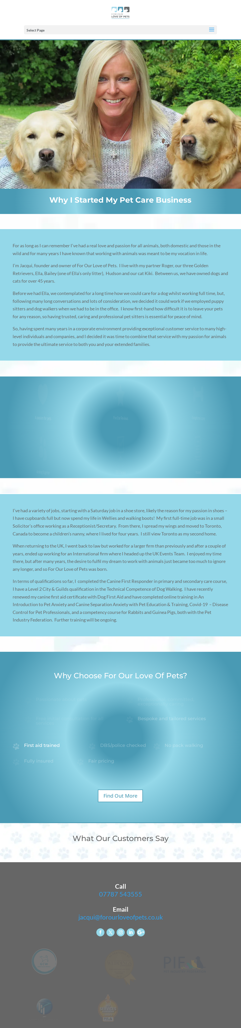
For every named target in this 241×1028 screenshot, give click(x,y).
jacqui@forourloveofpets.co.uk (120, 917)
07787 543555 (120, 894)
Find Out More (120, 795)
